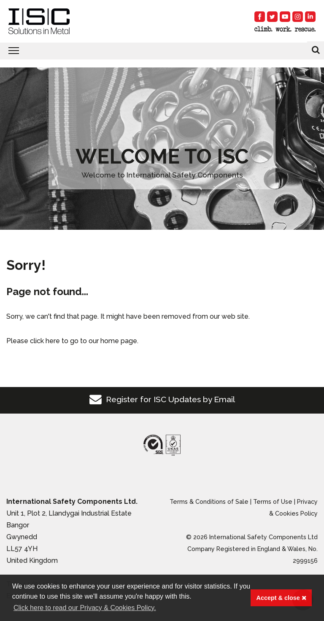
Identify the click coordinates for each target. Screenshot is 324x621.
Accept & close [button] (281, 597)
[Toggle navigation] (162, 51)
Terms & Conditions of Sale (209, 501)
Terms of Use (272, 501)
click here (45, 341)
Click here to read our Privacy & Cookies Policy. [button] (85, 607)
